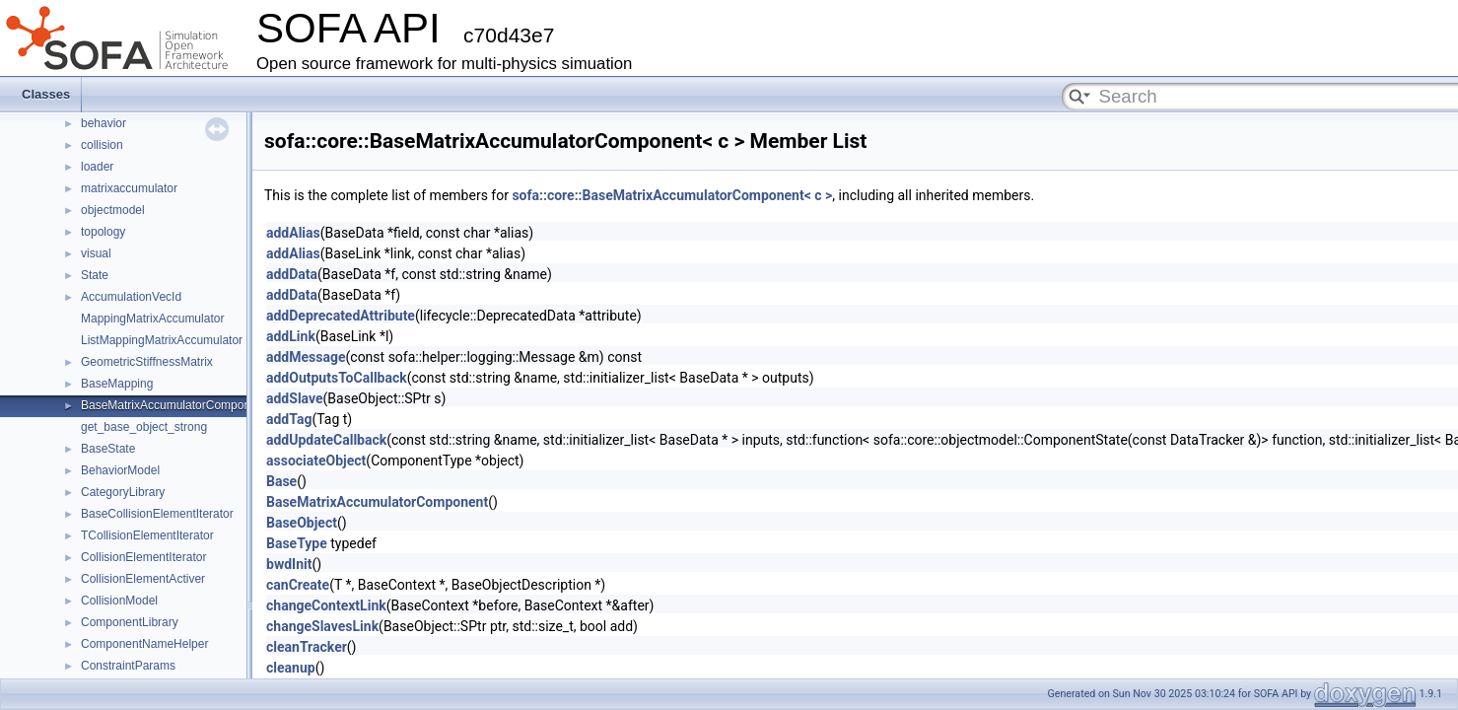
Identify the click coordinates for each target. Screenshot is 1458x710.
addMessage (306, 357)
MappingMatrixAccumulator (152, 318)
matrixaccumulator (129, 188)
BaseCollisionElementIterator (157, 514)
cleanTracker (306, 647)
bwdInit (289, 564)
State (94, 275)
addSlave (294, 398)
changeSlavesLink (322, 626)
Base (281, 481)
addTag (289, 419)
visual (96, 253)
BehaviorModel (120, 470)
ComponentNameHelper (144, 644)
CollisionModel (119, 600)
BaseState (108, 449)
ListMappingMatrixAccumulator (162, 340)
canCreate (297, 585)
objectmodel (113, 210)
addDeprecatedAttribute (340, 315)
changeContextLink (326, 605)
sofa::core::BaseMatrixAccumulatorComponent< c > (672, 195)
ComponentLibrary (129, 622)
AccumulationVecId (131, 297)
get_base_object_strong (144, 427)
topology (103, 232)
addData (291, 274)
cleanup (290, 667)
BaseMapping (117, 383)
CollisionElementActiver (143, 579)
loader (97, 167)
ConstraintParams (128, 666)
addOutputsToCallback (336, 378)
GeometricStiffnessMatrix (147, 362)
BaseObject (301, 523)
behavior (103, 123)
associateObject (316, 460)
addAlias (293, 233)
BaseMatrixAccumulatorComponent (174, 405)
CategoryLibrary (123, 492)
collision (102, 145)
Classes (46, 94)
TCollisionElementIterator (147, 535)
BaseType (296, 543)
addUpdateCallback (326, 440)
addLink (290, 336)
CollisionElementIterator (143, 557)
